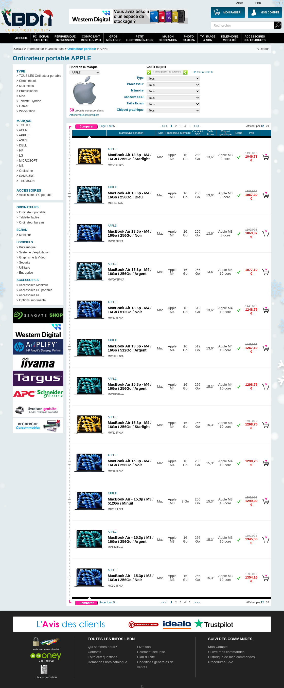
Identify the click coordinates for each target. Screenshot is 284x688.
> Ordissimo (24, 171)
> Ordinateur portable (30, 212)
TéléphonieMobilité (229, 38)
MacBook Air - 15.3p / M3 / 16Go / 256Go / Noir (130, 578)
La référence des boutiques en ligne (26, 21)
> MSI (20, 166)
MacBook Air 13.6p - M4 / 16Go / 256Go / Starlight (129, 157)
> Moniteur (23, 235)
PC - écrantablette (41, 38)
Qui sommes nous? (102, 647)
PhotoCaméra (189, 38)
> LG (19, 155)
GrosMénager (113, 38)
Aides (239, 2)
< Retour (263, 49)
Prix (251, 132)
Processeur (172, 132)
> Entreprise (24, 272)
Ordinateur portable (81, 49)
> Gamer (22, 106)
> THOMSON (25, 181)
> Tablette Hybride (28, 101)
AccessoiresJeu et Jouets (255, 38)
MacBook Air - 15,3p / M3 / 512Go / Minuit (130, 501)
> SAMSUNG (25, 176)
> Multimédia (25, 86)
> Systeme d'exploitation (32, 252)
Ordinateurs (56, 49)
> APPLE (22, 135)
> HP (19, 150)
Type (160, 132)
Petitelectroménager (139, 38)
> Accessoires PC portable (34, 195)
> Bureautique (26, 247)
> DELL (21, 145)
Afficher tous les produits (84, 114)
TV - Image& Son (207, 38)
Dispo (238, 132)
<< (163, 125)
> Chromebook (26, 81)
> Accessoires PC (28, 295)
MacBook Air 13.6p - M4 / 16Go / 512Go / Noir (129, 310)
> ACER (21, 130)
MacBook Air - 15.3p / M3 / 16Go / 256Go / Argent (130, 539)
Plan (258, 2)
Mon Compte (217, 647)
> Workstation (25, 111)
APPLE (105, 49)
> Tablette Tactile (27, 217)
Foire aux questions (102, 657)
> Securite (23, 262)
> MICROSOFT (26, 160)
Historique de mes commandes (231, 657)
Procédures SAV (220, 662)
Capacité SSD (197, 133)
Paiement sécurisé (151, 652)
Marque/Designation (131, 132)
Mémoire (185, 132)
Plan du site (146, 657)
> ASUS (21, 140)
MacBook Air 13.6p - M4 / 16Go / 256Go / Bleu (129, 195)
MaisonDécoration (168, 38)
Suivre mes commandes (226, 652)
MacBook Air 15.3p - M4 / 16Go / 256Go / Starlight (129, 425)
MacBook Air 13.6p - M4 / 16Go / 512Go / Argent (129, 348)
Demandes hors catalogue (107, 662)
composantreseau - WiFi (91, 38)
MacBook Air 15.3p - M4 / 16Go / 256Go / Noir (129, 463)
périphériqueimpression (65, 38)
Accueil (21, 38)
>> (197, 125)
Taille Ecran (210, 133)
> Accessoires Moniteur (32, 285)
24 (267, 125)
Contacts (94, 652)
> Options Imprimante (31, 300)
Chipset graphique (226, 133)
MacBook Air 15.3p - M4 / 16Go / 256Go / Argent (129, 272)
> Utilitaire (23, 267)
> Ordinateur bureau (30, 222)
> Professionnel (27, 91)
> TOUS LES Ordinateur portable (38, 76)
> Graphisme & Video (30, 257)
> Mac (20, 96)
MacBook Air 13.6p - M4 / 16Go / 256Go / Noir (129, 233)
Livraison (144, 647)
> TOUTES (23, 125)
